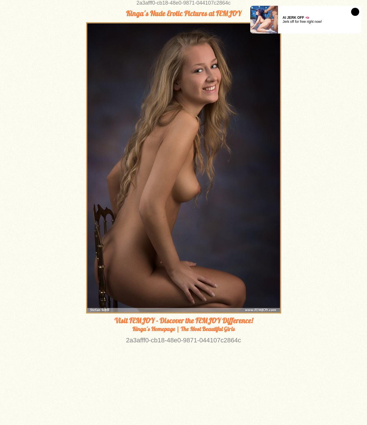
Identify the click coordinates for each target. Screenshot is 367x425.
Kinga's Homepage (153, 329)
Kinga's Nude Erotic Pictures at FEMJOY (183, 13)
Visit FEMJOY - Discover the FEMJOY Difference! (183, 320)
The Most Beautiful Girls (208, 329)
